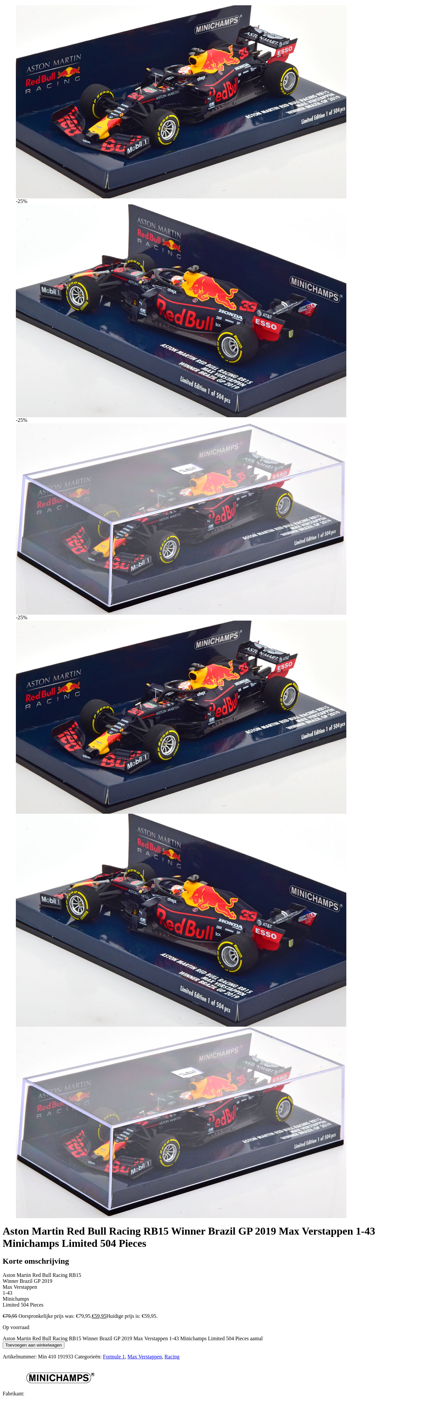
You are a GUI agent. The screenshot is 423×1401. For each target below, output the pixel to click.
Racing (172, 1356)
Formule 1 (114, 1356)
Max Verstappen (145, 1356)
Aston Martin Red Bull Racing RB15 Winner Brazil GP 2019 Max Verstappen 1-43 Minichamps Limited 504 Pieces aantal (133, 1338)
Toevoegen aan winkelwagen (33, 1345)
